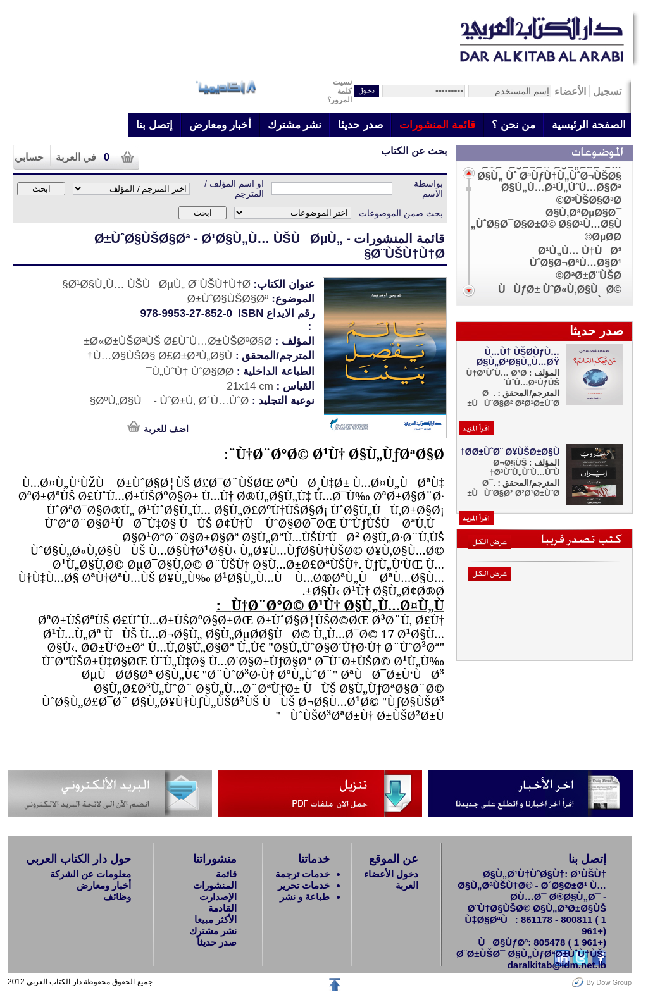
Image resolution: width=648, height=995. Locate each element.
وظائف (117, 896)
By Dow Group (609, 982)
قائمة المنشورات (437, 125)
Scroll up (469, 173)
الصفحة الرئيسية (589, 125)
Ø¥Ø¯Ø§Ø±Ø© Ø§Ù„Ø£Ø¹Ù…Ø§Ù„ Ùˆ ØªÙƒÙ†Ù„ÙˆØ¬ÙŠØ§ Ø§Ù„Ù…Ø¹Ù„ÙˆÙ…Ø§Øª (549, 176)
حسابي (29, 157)
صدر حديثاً (217, 942)
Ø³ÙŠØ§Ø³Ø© (588, 200)
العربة (407, 885)
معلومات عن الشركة (90, 873)
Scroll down (469, 291)
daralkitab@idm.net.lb (557, 965)
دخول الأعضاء (391, 873)
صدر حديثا (360, 125)
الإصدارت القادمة (218, 902)
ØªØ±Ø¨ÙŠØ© (588, 275)
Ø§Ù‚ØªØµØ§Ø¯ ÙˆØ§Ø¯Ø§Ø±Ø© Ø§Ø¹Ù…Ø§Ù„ (546, 218)
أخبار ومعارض (220, 125)
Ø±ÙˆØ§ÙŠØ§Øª (142, 238)
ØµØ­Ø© (603, 237)
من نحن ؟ (513, 125)
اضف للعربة (166, 429)
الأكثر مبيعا (215, 919)
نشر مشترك (295, 125)
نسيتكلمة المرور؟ (339, 91)
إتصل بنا (154, 125)
